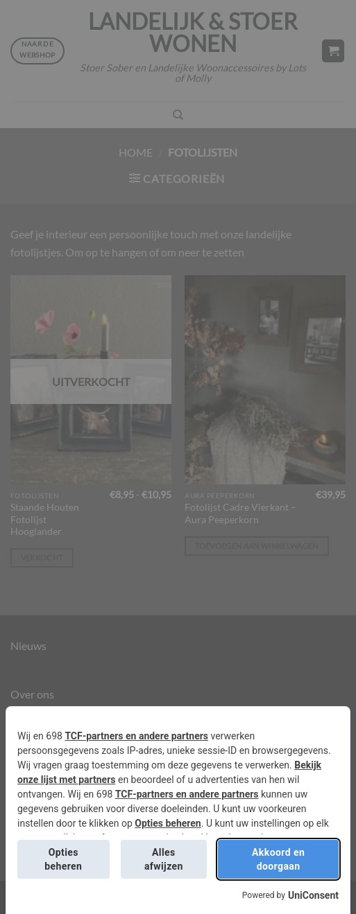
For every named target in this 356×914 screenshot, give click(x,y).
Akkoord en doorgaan (278, 859)
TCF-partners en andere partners (136, 735)
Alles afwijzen (163, 859)
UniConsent (313, 895)
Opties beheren (168, 823)
